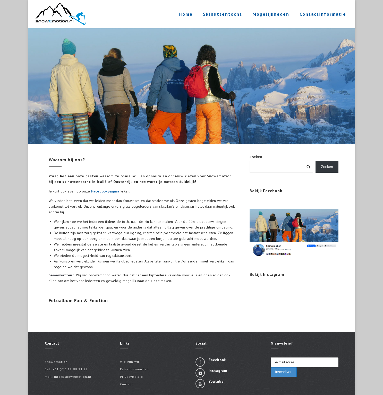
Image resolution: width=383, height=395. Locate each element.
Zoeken (327, 167)
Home (184, 14)
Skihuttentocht (221, 15)
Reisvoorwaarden (134, 369)
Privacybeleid (131, 377)
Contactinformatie (321, 15)
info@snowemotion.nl (73, 377)
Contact (126, 384)
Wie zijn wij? (130, 362)
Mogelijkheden (269, 15)
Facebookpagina (105, 191)
